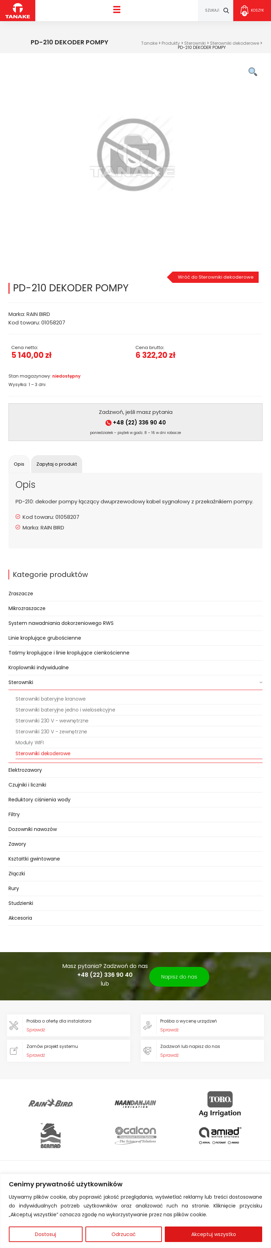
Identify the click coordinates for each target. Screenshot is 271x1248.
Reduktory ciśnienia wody (39, 799)
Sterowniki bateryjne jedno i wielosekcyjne (65, 709)
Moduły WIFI (30, 742)
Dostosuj (45, 1234)
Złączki (16, 873)
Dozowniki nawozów (32, 829)
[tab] (19, 464)
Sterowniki (20, 682)
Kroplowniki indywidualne (38, 667)
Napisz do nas (179, 976)
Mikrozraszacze (27, 608)
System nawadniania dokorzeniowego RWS (61, 623)
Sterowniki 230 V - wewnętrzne (52, 720)
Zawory (17, 843)
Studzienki (20, 903)
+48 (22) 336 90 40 (136, 422)
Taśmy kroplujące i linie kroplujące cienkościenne (69, 652)
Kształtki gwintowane (34, 858)
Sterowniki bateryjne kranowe (50, 698)
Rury (13, 888)
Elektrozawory (25, 770)
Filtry (14, 814)
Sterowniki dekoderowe (43, 753)
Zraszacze (20, 593)
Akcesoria (20, 917)
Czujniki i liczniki (27, 784)
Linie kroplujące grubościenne (44, 637)
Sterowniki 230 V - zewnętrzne (51, 731)
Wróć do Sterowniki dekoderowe (216, 277)
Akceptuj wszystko (213, 1234)
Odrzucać (124, 1234)
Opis (19, 464)
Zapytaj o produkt (56, 464)
